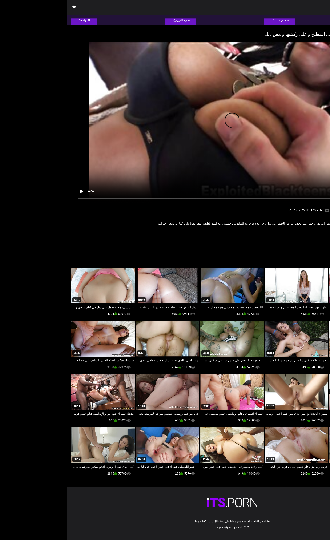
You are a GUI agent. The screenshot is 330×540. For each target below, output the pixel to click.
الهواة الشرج (289, 232)
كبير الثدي (273, 232)
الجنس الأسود (307, 232)
